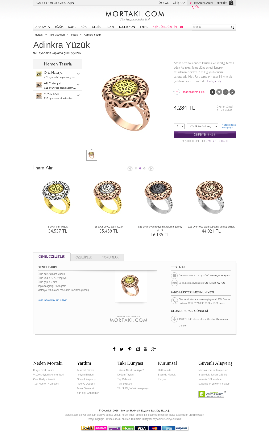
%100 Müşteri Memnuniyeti (48, 374)
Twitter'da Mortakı (122, 349)
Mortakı (39, 34)
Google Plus (226, 92)
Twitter (219, 92)
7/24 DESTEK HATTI (217, 141)
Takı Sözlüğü (124, 383)
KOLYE (72, 27)
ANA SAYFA (43, 27)
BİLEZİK (96, 27)
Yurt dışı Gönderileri (88, 392)
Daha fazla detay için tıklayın (52, 300)
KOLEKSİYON (127, 27)
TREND (144, 27)
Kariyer (162, 379)
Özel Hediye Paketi (44, 379)
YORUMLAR (110, 258)
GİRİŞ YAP (179, 3)
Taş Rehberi (124, 379)
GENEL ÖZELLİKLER (51, 257)
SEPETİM (222, 3)
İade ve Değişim (86, 383)
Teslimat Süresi (85, 370)
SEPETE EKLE (205, 135)
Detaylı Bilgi (214, 81)
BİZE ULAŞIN (66, 3)
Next (151, 169)
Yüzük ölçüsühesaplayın (229, 126)
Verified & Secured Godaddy (212, 394)
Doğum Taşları (125, 374)
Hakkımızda (164, 370)
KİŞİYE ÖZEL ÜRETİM (165, 27)
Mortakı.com (134, 15)
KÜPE (84, 27)
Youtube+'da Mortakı (145, 349)
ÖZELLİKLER (83, 258)
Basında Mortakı (167, 374)
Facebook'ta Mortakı (114, 349)
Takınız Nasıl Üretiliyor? (130, 370)
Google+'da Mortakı (154, 349)
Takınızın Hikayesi (141, 419)
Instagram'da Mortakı (137, 349)
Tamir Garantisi (85, 388)
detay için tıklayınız (220, 275)
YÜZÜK (59, 27)
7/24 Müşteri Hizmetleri (46, 383)
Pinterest (232, 92)
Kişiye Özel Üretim (43, 370)
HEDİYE (109, 27)
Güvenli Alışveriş (86, 379)
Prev (129, 169)
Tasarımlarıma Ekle (192, 91)
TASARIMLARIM (200, 3)
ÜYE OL (164, 3)
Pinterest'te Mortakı (129, 349)
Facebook (213, 92)
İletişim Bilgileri (85, 374)
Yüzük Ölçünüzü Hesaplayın (133, 388)
